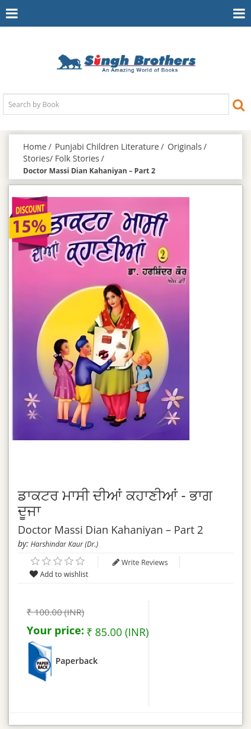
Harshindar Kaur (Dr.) (64, 544)
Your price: (55, 630)
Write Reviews (144, 562)
